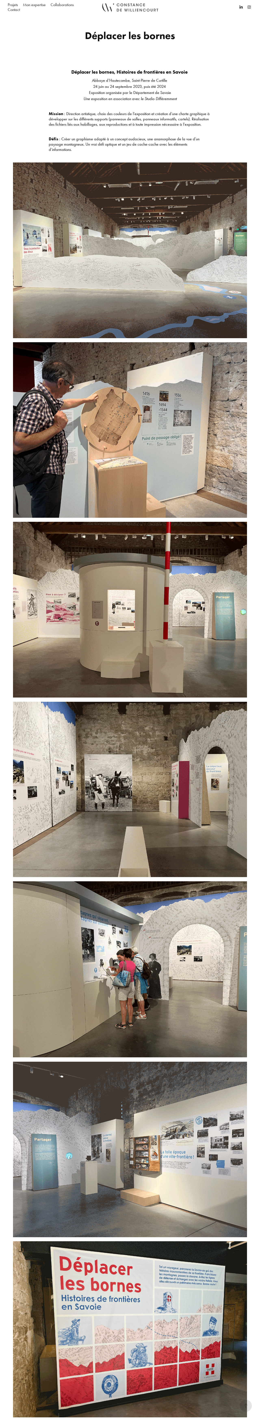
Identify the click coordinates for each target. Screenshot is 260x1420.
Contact (14, 9)
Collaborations (62, 4)
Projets (13, 4)
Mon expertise (34, 4)
